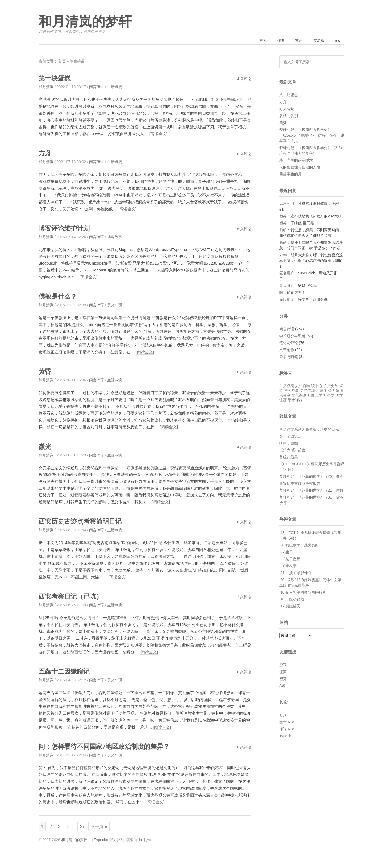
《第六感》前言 (292, 450)
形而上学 (314, 396)
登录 (283, 716)
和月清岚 (46, 87)
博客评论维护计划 (65, 228)
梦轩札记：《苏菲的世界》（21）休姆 (311, 491)
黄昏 (45, 371)
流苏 (283, 672)
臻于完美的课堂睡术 (296, 160)
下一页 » (102, 826)
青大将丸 (286, 286)
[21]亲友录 (288, 566)
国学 (339, 396)
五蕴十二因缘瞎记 (65, 671)
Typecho (286, 736)
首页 (62, 62)
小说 (319, 391)
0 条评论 (244, 154)
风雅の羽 (286, 204)
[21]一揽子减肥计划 (295, 573)
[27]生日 (286, 552)
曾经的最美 (288, 457)
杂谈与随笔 (288, 357)
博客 (259, 41)
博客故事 (114, 237)
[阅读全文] (158, 134)
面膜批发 (286, 300)
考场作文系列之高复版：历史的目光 (309, 430)
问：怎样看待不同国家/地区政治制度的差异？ (107, 746)
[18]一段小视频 (291, 599)
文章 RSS (287, 723)
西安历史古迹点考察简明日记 (82, 521)
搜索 (338, 62)
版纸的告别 (288, 116)
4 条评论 (244, 79)
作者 (278, 41)
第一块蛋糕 (55, 79)
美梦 (283, 123)
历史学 (332, 386)
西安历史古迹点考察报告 (299, 484)
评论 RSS (287, 729)
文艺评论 (299, 396)
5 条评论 (244, 229)
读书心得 (318, 386)
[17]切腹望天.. (290, 606)
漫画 (283, 400)
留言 (297, 41)
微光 (45, 446)
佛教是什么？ (58, 296)
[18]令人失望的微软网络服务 (302, 592)
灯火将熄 (286, 109)
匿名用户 (286, 273)
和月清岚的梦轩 (85, 22)
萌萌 (283, 230)
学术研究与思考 (292, 336)
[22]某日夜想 (289, 559)
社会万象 (331, 391)
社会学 (329, 396)
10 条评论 (243, 372)
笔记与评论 (288, 343)
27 (84, 826)
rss (336, 41)
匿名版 (317, 41)
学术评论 (295, 400)
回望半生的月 (290, 174)
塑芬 (283, 216)
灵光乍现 (114, 305)
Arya (283, 255)
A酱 (282, 686)
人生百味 (302, 386)
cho (140, 840)
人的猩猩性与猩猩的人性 (299, 167)
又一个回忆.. (289, 437)
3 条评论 (244, 596)
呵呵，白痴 (288, 444)
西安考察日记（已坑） (72, 596)
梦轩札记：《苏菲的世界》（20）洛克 (311, 477)
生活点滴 (114, 87)
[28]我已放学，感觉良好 (299, 545)
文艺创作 (286, 350)
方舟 (45, 153)
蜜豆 (283, 665)
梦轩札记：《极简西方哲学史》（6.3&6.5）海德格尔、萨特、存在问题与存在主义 (311, 135)
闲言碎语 (96, 87)
